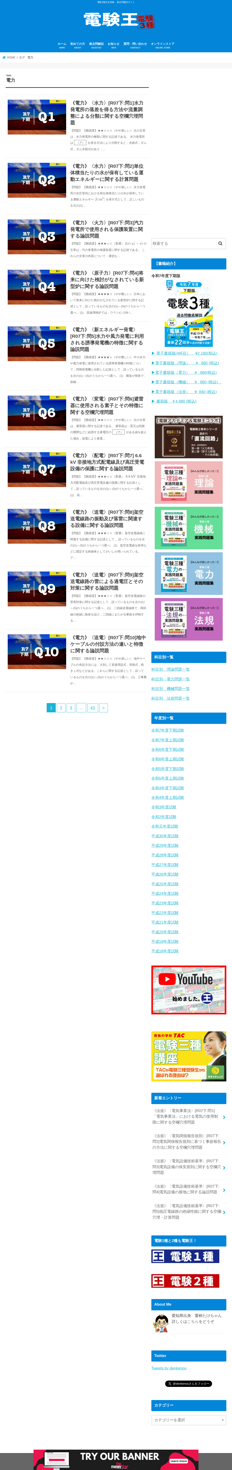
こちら (193, 1310)
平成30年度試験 (165, 831)
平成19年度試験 (165, 934)
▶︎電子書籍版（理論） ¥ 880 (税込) (184, 362)
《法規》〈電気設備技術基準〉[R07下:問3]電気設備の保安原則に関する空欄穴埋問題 (186, 1157)
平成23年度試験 (165, 896)
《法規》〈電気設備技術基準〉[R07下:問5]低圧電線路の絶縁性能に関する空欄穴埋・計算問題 (186, 1201)
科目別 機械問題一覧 (170, 687)
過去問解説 (96, 46)
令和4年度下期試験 (167, 784)
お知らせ (113, 46)
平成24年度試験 (165, 887)
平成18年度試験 (165, 943)
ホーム (62, 46)
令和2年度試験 (163, 812)
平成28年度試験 (165, 850)
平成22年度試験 (165, 906)
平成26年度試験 (165, 868)
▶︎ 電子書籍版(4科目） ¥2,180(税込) (184, 353)
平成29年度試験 (165, 840)
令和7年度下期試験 (167, 728)
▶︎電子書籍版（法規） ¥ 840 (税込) (183, 390)
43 (93, 724)
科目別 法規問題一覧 (170, 696)
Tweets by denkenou (168, 1357)
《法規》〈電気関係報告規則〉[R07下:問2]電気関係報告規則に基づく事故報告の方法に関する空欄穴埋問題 (186, 1133)
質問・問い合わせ (135, 46)
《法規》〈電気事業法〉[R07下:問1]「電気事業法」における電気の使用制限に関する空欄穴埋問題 (187, 1108)
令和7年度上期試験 (167, 737)
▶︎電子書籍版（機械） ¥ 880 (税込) (186, 381)
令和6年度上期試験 (167, 756)
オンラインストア (162, 46)
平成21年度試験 (165, 915)
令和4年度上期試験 (167, 793)
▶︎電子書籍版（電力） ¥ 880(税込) (183, 372)
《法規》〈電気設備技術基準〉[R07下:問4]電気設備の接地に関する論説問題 (185, 1179)
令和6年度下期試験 (167, 747)
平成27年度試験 (165, 859)
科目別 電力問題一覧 (170, 677)
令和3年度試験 (163, 803)
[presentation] (80, 143)
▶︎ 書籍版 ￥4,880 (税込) (173, 400)
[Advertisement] (185, 157)
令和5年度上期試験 (167, 775)
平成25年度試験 (165, 878)
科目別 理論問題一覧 (170, 668)
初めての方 (77, 46)
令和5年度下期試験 (167, 765)
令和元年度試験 (164, 821)
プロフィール (19, 1462)
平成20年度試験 (165, 924)
